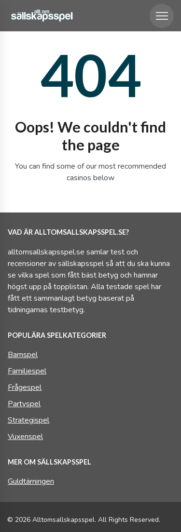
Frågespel (25, 387)
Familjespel (27, 371)
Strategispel (28, 420)
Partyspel (24, 404)
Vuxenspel (25, 436)
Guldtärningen (31, 481)
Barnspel (23, 354)
